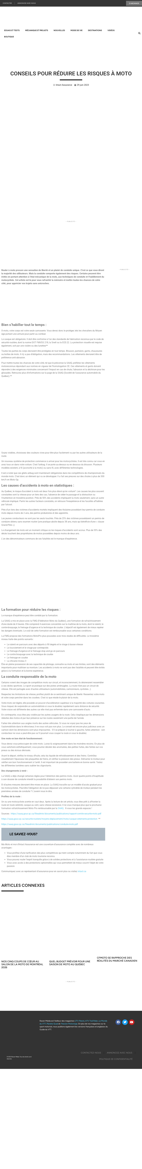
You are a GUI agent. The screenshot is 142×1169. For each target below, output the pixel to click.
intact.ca (82, 871)
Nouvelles (59, 30)
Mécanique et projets (36, 30)
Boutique (9, 37)
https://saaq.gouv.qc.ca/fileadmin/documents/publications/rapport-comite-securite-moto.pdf (56, 813)
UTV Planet (79, 1021)
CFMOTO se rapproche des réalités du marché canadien (117, 959)
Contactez (7, 3)
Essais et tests (12, 30)
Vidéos (111, 30)
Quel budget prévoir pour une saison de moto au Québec (69, 963)
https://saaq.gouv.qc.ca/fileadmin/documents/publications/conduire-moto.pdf (39, 824)
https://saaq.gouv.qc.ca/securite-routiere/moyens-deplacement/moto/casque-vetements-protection (49, 819)
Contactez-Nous (91, 1052)
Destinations (95, 30)
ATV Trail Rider (91, 1021)
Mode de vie (76, 30)
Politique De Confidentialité (116, 1059)
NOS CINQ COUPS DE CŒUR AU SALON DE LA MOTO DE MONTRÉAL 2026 (22, 964)
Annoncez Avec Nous (26, 3)
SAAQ (61, 808)
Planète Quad (52, 1024)
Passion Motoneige (69, 1024)
